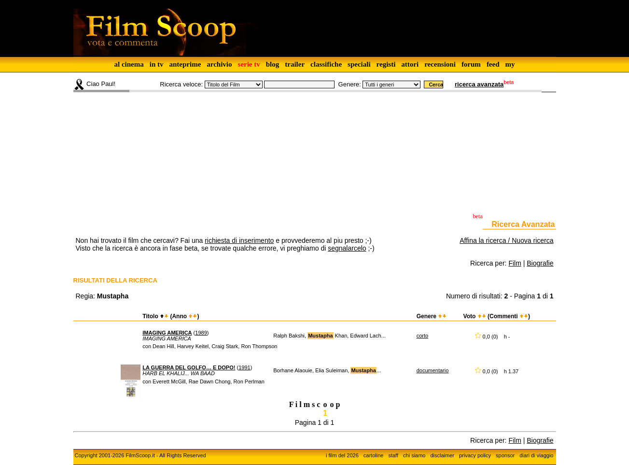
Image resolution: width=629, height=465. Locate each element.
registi (386, 64)
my (510, 64)
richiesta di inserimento (239, 240)
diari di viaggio (536, 455)
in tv (157, 64)
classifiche (326, 64)
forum (471, 64)
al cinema (128, 64)
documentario (433, 370)
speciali (359, 64)
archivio (219, 64)
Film (514, 263)
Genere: (349, 84)
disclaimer (442, 455)
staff (393, 455)
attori (410, 64)
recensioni (440, 64)
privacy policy (475, 455)
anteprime (185, 64)
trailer (295, 64)
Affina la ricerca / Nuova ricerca (506, 240)
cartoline (373, 455)
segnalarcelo (347, 248)
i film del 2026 (342, 455)
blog (273, 64)
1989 (201, 333)
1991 (244, 367)
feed (493, 64)
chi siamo (414, 455)
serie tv (249, 64)
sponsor (505, 455)
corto (422, 335)
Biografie (540, 263)
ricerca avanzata (479, 84)
